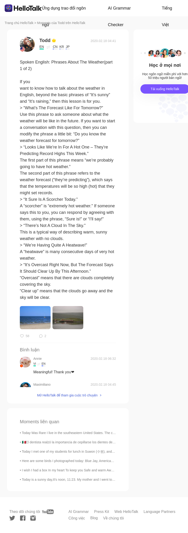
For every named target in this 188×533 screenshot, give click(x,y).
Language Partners (159, 512)
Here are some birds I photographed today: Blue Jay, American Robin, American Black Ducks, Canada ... (98, 461)
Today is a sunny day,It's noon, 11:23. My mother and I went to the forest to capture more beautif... (93, 479)
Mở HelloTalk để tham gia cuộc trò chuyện (67, 395)
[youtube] (48, 511)
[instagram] (33, 518)
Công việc (76, 518)
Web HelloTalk (126, 512)
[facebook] (22, 518)
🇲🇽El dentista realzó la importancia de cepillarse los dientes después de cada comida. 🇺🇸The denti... (94, 442)
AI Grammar (78, 512)
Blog (94, 518)
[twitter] (12, 518)
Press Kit (101, 512)
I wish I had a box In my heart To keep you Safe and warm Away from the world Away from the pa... (93, 470)
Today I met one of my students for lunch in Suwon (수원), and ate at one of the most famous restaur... (96, 451)
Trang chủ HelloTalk (19, 23)
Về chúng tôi (113, 518)
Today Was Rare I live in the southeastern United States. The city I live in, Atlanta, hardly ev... (89, 433)
